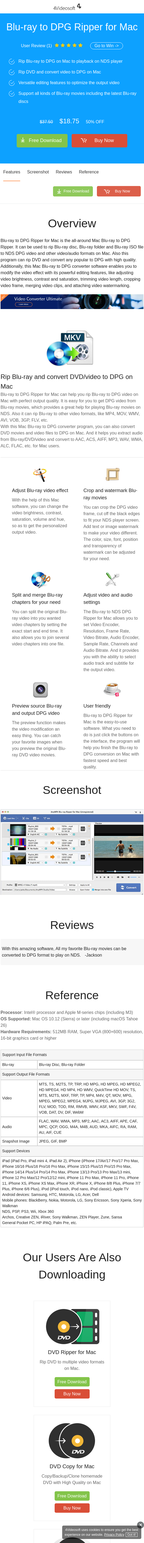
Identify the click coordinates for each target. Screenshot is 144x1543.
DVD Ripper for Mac (36, 1352)
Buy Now (104, 140)
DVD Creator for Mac (108, 1473)
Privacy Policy (114, 1535)
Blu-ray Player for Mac (36, 1473)
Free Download (45, 140)
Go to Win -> (106, 45)
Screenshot (38, 172)
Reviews (64, 172)
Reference (89, 172)
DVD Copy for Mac (107, 1352)
